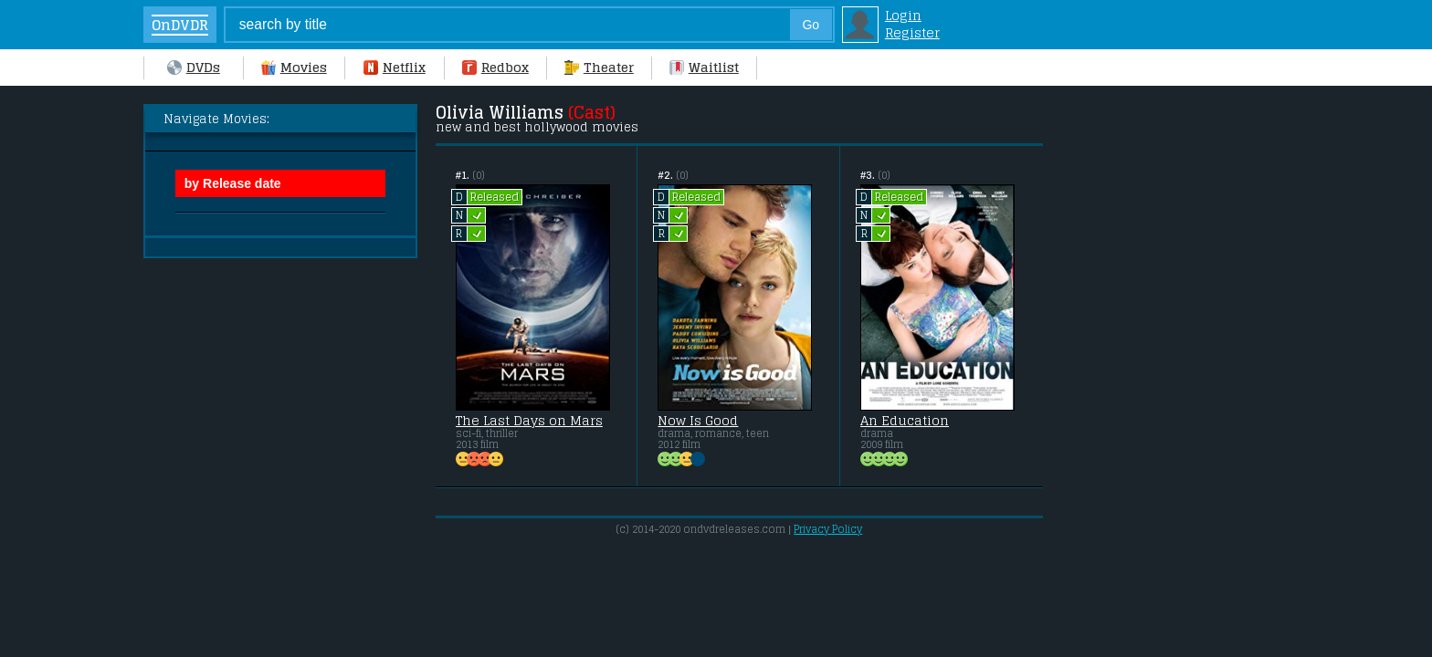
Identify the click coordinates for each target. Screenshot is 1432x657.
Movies (294, 67)
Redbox (495, 67)
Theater (599, 67)
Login (903, 15)
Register (912, 32)
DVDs (193, 67)
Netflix (394, 67)
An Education (904, 420)
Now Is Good (698, 420)
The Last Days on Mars (529, 420)
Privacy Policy (828, 529)
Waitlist (704, 67)
